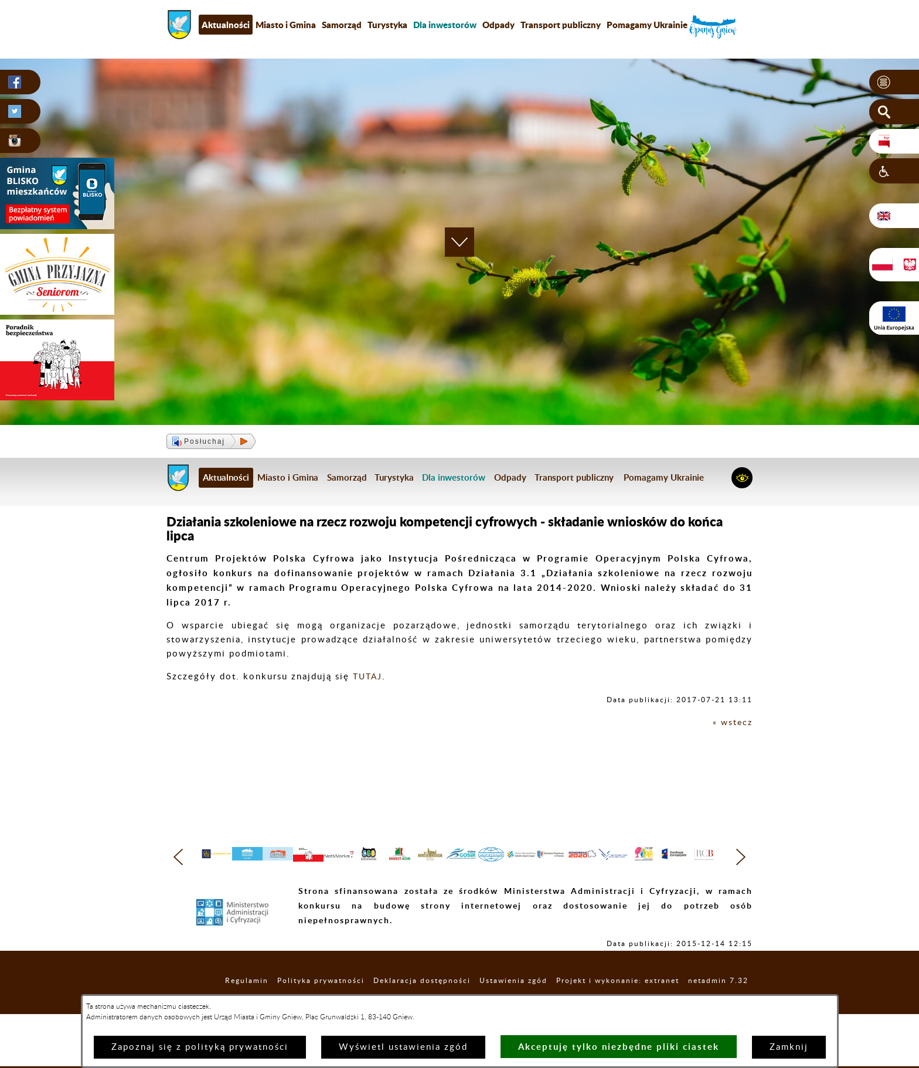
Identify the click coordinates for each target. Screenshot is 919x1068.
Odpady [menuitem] (498, 24)
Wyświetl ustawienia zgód (403, 1047)
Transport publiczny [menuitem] (560, 24)
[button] (894, 82)
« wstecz (732, 722)
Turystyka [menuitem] (387, 24)
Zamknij (789, 1047)
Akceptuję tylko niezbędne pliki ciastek (618, 1046)
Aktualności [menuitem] (226, 24)
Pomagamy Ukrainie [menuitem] (647, 24)
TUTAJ (368, 676)
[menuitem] (444, 25)
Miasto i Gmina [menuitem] (286, 24)
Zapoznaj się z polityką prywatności (199, 1047)
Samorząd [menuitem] (342, 24)
